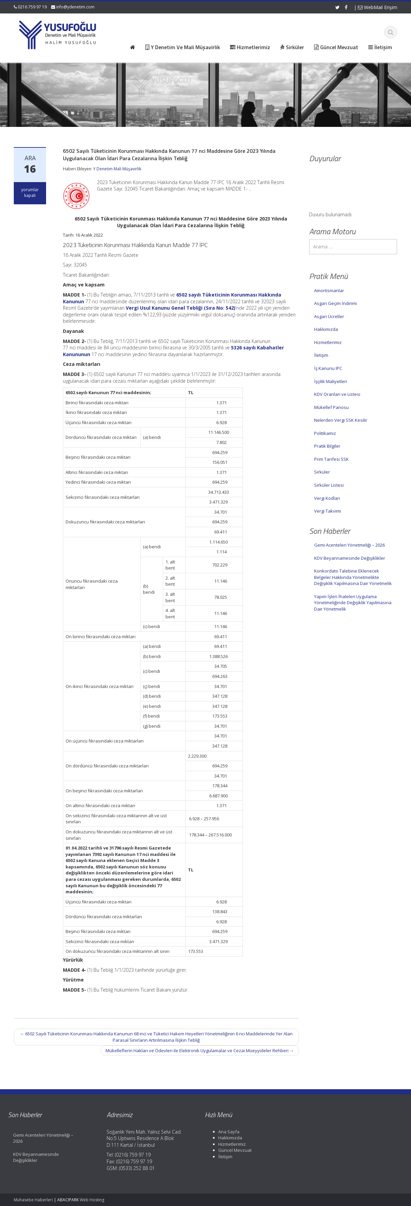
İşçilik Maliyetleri (330, 381)
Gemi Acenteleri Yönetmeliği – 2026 (349, 545)
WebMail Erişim (377, 7)
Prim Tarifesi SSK (331, 459)
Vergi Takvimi (327, 511)
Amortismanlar (329, 290)
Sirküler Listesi (329, 485)
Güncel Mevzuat (229, 1150)
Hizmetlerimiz (328, 342)
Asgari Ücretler (329, 316)
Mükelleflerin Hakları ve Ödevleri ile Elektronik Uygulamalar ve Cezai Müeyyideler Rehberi (200, 1050)
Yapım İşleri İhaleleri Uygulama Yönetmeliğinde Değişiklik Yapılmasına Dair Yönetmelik (352, 602)
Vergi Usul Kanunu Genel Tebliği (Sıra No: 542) (180, 308)
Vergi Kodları (327, 498)
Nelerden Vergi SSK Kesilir (340, 420)
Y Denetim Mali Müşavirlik (117, 169)
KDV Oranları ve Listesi (337, 394)
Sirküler (322, 472)
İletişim (321, 355)
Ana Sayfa (223, 1132)
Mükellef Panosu (331, 407)
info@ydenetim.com (75, 7)
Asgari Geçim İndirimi (335, 303)
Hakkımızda (326, 329)
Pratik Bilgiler (327, 446)
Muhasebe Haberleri (33, 1200)
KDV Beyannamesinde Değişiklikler (349, 558)
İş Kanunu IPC (328, 368)
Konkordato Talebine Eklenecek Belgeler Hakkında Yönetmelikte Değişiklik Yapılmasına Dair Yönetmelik (353, 577)
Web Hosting (92, 1200)
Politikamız (325, 433)
